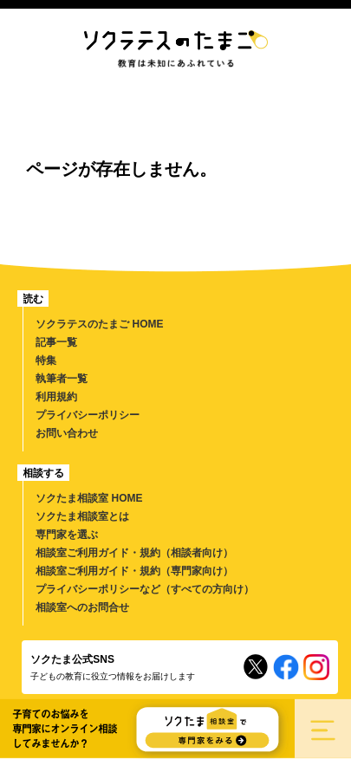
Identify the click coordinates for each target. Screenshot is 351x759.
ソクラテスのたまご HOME (99, 324)
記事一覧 (56, 342)
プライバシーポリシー (88, 415)
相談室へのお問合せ (82, 607)
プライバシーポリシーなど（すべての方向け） (145, 589)
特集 (46, 360)
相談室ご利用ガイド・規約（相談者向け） (134, 553)
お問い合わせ (67, 433)
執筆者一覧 (62, 379)
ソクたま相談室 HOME (89, 498)
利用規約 (56, 397)
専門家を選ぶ (67, 535)
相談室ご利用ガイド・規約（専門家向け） (134, 571)
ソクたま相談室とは (82, 516)
